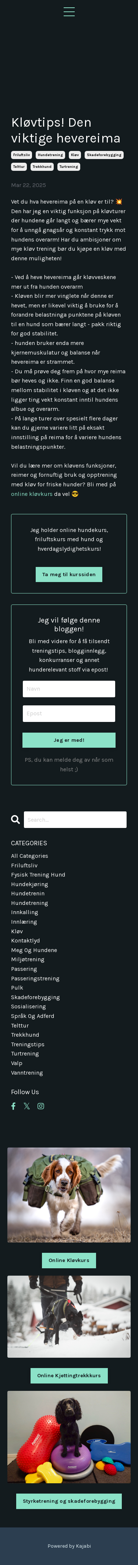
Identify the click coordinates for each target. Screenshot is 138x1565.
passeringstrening (35, 978)
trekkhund (42, 167)
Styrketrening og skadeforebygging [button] (69, 1501)
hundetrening (50, 155)
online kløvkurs (32, 493)
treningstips (28, 1044)
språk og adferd (32, 1015)
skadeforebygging (104, 155)
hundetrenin (28, 893)
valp (16, 1063)
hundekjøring (29, 884)
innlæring (24, 921)
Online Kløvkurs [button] (69, 1260)
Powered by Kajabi (69, 1546)
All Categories (29, 855)
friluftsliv (21, 155)
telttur (19, 167)
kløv (75, 155)
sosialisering (28, 1006)
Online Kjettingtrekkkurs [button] (69, 1375)
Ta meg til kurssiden (69, 574)
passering (24, 968)
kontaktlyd (25, 940)
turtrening (69, 167)
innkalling (24, 912)
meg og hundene (34, 950)
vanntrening (27, 1072)
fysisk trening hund (38, 874)
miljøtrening (28, 959)
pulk (17, 987)
